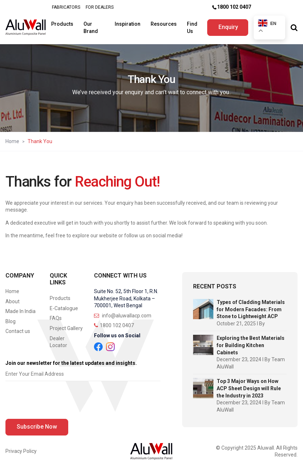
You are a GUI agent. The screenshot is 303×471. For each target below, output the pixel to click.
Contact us (17, 331)
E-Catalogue (64, 308)
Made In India (20, 311)
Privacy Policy (21, 451)
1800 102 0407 (234, 7)
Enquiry (228, 27)
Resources (164, 24)
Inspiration (128, 24)
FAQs (56, 318)
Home (12, 141)
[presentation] (60, 402)
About (12, 301)
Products (63, 24)
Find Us (192, 27)
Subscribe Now (37, 426)
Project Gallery (66, 328)
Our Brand (91, 27)
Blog (10, 321)
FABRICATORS (66, 7)
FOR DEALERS (100, 7)
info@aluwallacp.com (122, 315)
